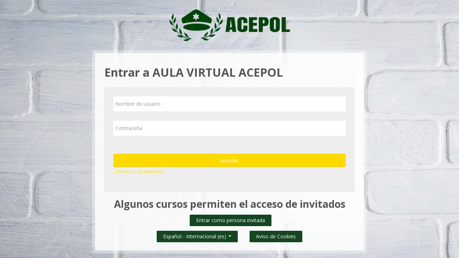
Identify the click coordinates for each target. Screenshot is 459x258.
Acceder (229, 160)
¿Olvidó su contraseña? (138, 171)
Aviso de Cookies (276, 236)
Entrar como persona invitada (230, 220)
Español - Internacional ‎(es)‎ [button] (197, 235)
